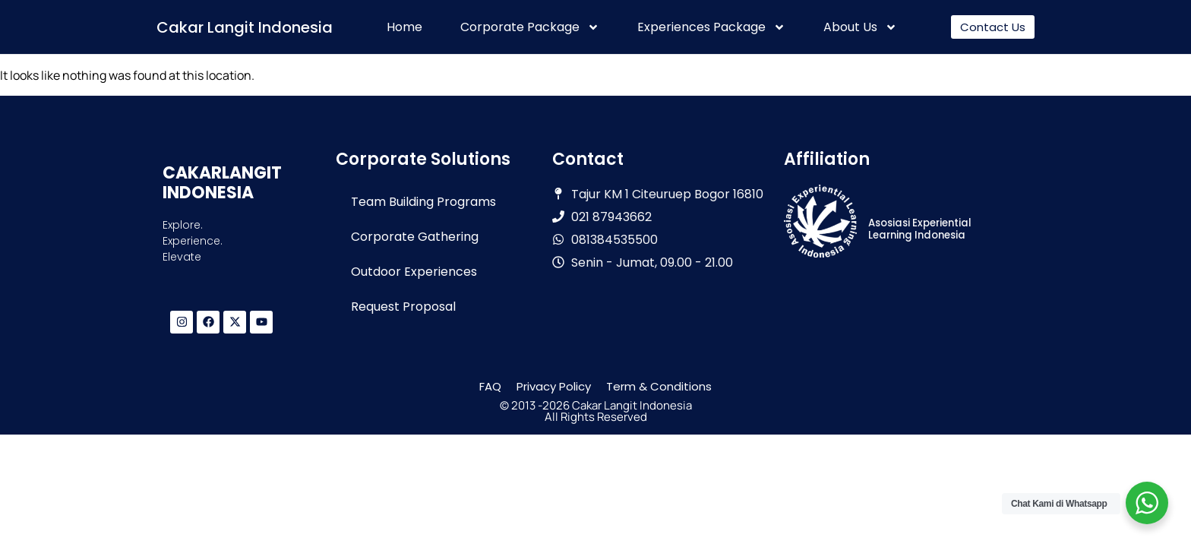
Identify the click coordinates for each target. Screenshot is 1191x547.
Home (404, 27)
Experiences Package (711, 27)
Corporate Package (529, 27)
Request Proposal (403, 306)
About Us (860, 27)
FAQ (490, 386)
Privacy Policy (554, 386)
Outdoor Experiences (414, 271)
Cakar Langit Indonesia (244, 27)
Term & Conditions (659, 386)
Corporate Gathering (415, 236)
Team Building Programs (423, 201)
